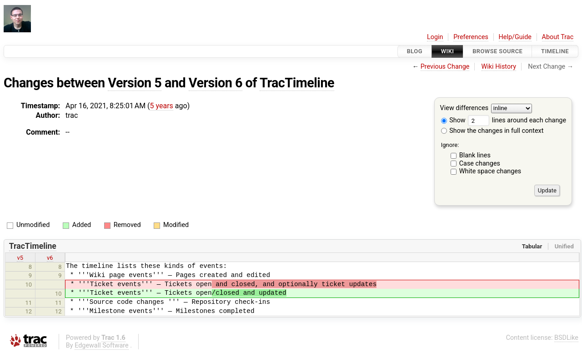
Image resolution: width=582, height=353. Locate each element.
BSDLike (566, 338)
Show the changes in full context (492, 131)
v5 (20, 257)
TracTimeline (297, 83)
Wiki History (499, 67)
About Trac (558, 37)
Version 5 (134, 83)
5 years (161, 105)
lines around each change (517, 120)
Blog (414, 51)
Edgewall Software (102, 345)
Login (435, 37)
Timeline (555, 51)
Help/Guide (515, 37)
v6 (50, 257)
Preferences (470, 37)
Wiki (447, 51)
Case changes (479, 163)
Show (453, 120)
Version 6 (215, 83)
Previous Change (445, 67)
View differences (464, 108)
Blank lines (475, 155)
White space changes (490, 171)
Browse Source (497, 51)
